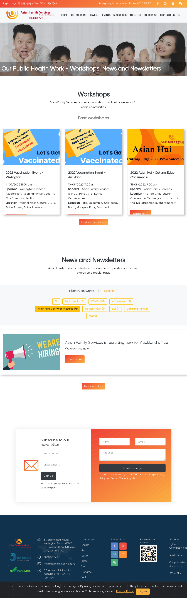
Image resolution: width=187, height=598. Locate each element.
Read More (141, 213)
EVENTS (106, 15)
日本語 (21, 3)
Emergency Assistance (111, 3)
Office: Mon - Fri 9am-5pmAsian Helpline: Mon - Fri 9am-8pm (58, 574)
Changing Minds (178, 547)
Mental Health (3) (95, 308)
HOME (64, 15)
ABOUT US (135, 15)
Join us (48, 475)
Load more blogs (93, 386)
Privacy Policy (125, 591)
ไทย (37, 3)
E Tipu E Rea (176, 573)
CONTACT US (167, 15)
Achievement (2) (121, 301)
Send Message (132, 468)
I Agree (143, 591)
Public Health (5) (74, 301)
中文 (14, 3)
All (56, 301)
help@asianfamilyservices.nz (59, 563)
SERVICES (94, 15)
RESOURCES (119, 15)
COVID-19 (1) (98, 301)
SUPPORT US (150, 15)
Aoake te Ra (176, 566)
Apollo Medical (177, 555)
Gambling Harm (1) (137, 308)
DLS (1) (115, 308)
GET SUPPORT (78, 15)
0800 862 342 (140, 3)
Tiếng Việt (45, 3)
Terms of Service (119, 478)
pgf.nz (172, 544)
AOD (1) (93, 316)
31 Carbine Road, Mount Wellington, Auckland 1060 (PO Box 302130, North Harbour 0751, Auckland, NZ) (60, 545)
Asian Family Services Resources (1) (58, 308)
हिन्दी (54, 3)
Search (111, 291)
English (6, 3)
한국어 (29, 3)
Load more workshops (93, 222)
